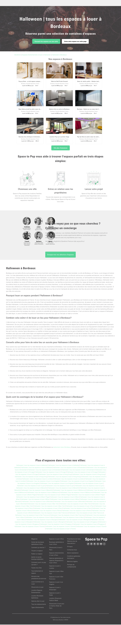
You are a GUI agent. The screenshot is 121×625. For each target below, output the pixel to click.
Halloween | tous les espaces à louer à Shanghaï (42, 520)
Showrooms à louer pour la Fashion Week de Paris (56, 606)
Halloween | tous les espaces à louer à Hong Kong (55, 475)
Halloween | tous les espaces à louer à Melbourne (69, 490)
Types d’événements (37, 608)
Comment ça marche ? (38, 548)
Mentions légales (72, 562)
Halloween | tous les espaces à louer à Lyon (89, 484)
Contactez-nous (72, 550)
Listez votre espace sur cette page (75, 41)
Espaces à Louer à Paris (56, 539)
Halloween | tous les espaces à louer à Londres (37, 479)
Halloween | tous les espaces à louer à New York (43, 504)
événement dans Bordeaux (62, 447)
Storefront (17, 55)
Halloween (47, 55)
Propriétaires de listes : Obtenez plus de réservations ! (74, 542)
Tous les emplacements (38, 604)
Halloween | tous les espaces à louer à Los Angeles (43, 481)
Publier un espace (36, 554)
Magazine (34, 539)
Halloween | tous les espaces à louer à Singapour (82, 522)
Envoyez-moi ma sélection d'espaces (60, 255)
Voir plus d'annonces (60, 148)
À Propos (70, 547)
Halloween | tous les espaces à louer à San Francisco (51, 513)
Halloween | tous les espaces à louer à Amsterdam (69, 468)
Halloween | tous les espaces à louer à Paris (80, 506)
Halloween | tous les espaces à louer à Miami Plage (53, 495)
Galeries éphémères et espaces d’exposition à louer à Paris (56, 561)
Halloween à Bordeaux (59, 55)
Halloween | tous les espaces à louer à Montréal (37, 502)
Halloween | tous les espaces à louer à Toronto (29, 527)
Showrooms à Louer (37, 587)
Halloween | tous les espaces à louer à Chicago (50, 472)
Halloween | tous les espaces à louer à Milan (64, 497)
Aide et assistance (72, 553)
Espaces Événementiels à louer (32, 55)
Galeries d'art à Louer (37, 601)
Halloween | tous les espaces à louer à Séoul (40, 518)
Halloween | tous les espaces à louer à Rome (46, 511)
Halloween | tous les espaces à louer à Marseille (31, 488)
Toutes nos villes (36, 568)
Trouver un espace (37, 551)
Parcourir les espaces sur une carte (46, 41)
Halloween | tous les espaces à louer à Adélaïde (31, 466)
